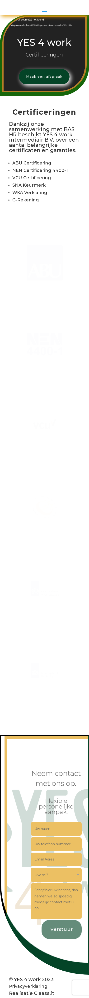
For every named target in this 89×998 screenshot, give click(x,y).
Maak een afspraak (43, 95)
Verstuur (65, 948)
